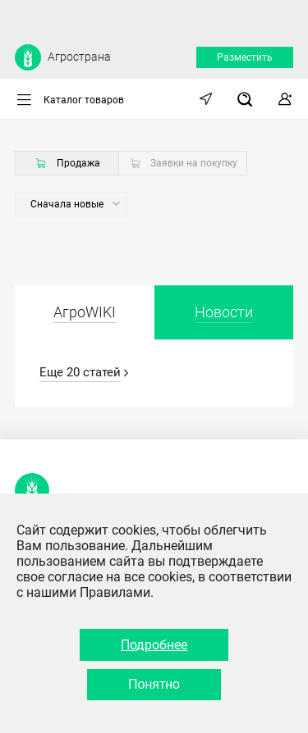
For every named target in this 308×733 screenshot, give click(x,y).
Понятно (154, 684)
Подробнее (154, 645)
